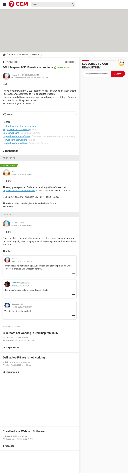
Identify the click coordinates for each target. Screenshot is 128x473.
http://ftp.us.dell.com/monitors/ (19, 190)
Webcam (35, 55)
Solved (59, 68)
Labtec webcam (11, 133)
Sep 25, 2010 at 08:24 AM (22, 286)
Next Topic (69, 62)
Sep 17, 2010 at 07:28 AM (22, 261)
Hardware (23, 55)
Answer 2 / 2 (9, 214)
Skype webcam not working (17, 129)
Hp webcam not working (15, 139)
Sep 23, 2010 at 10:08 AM (21, 174)
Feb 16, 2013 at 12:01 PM (37, 78)
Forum (12, 55)
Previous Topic (12, 62)
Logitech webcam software (16, 136)
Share (9, 114)
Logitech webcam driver (15, 143)
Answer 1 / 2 (9, 158)
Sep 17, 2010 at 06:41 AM (21, 225)
